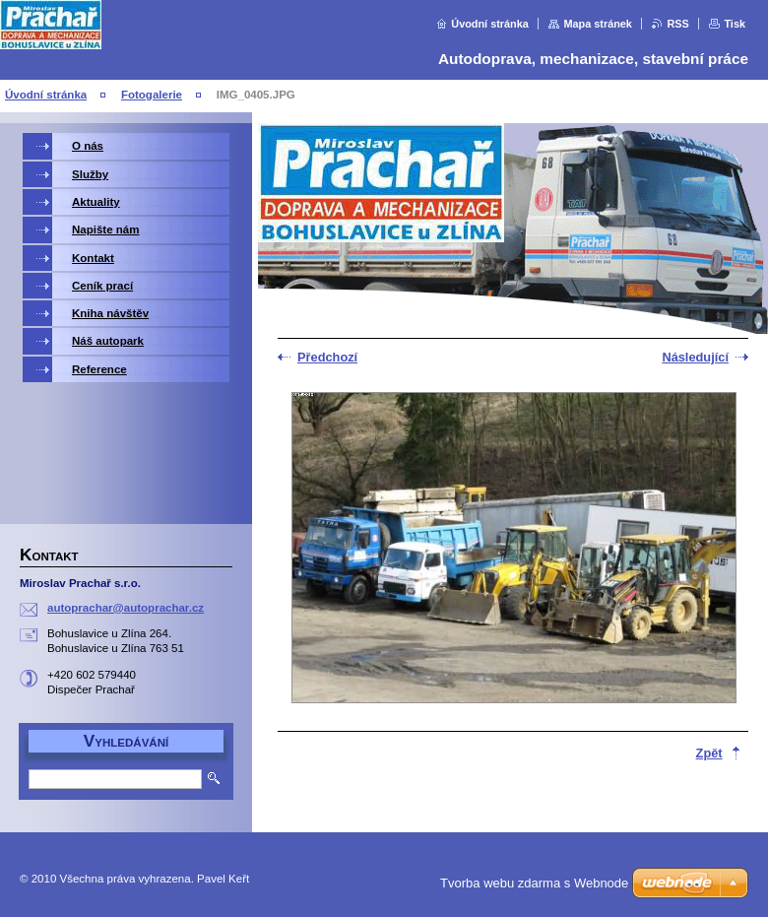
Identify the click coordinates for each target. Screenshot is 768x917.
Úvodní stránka (490, 24)
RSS (677, 24)
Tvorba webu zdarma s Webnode (534, 883)
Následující (695, 357)
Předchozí (327, 357)
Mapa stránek (597, 24)
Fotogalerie (151, 94)
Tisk (734, 24)
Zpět (709, 753)
